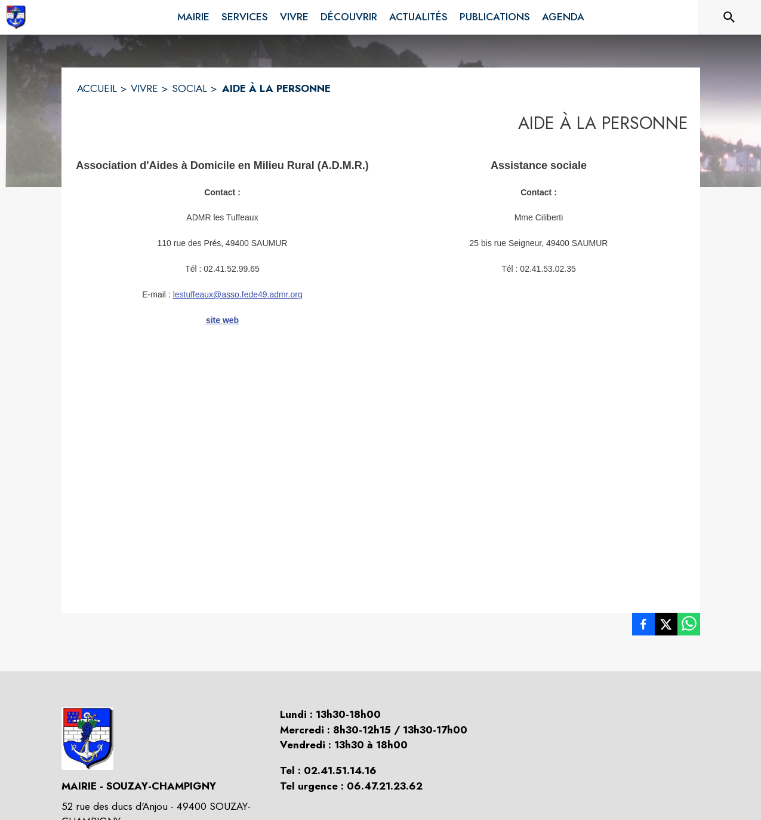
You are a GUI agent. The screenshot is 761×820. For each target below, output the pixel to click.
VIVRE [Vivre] (144, 88)
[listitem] (643, 626)
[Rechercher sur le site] (729, 17)
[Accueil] (16, 17)
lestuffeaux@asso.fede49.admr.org (238, 294)
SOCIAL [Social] (189, 88)
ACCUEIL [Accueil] (97, 88)
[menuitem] (193, 15)
